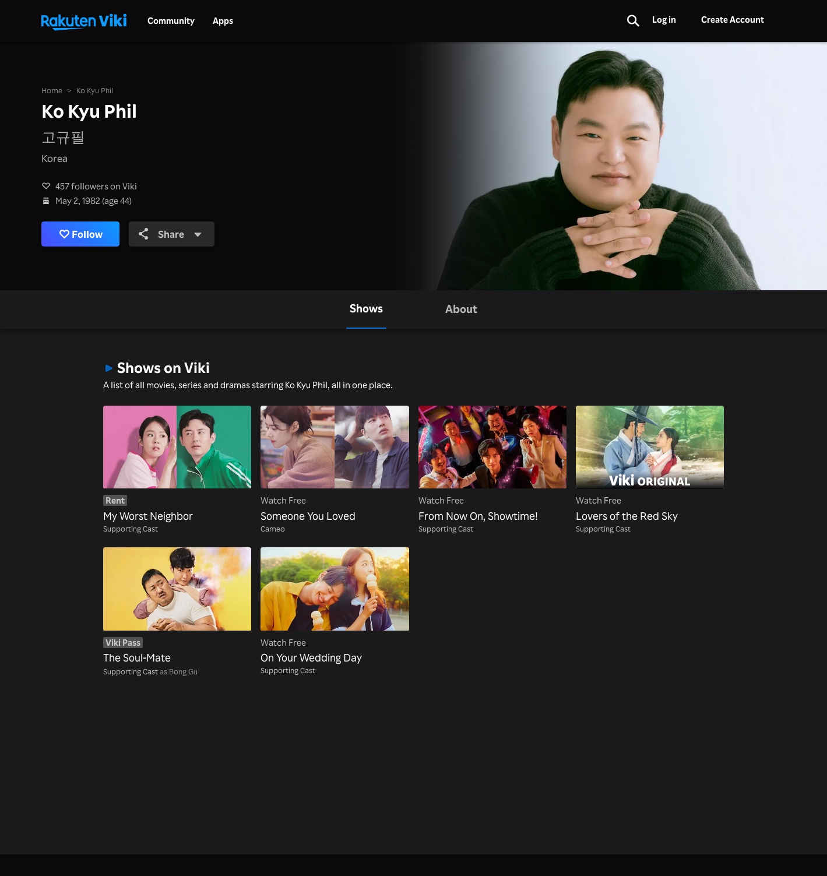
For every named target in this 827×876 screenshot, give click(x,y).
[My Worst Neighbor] (177, 465)
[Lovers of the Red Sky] (650, 465)
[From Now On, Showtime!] (492, 465)
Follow (81, 234)
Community (171, 21)
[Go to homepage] (83, 20)
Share (170, 234)
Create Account (732, 19)
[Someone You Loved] (335, 465)
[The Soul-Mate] (177, 606)
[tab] (366, 309)
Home (51, 90)
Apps (223, 21)
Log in (664, 19)
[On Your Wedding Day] (335, 606)
